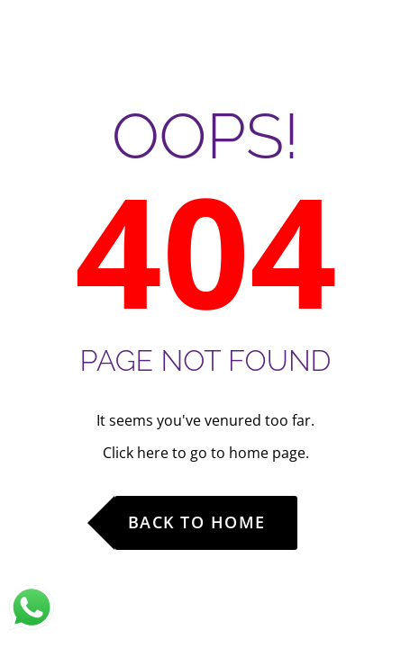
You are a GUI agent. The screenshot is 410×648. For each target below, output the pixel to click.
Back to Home (197, 522)
